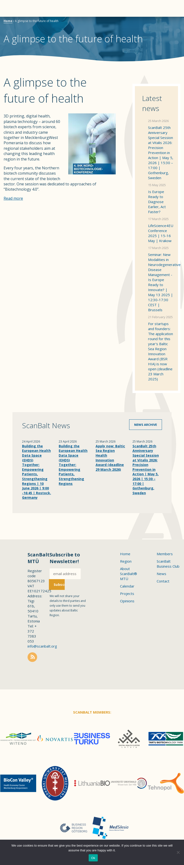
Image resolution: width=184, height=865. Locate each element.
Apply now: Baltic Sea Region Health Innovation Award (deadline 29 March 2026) (110, 458)
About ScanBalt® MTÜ (128, 573)
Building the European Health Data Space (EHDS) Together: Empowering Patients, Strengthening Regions (73, 465)
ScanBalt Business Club (168, 564)
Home (8, 21)
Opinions (127, 601)
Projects (127, 593)
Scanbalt (168, 23)
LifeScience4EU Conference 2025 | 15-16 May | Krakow (160, 233)
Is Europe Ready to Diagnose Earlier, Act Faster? (157, 201)
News (161, 573)
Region (126, 561)
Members (165, 553)
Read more (13, 198)
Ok (93, 858)
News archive (145, 424)
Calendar (127, 586)
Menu (12, 8)
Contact (163, 581)
